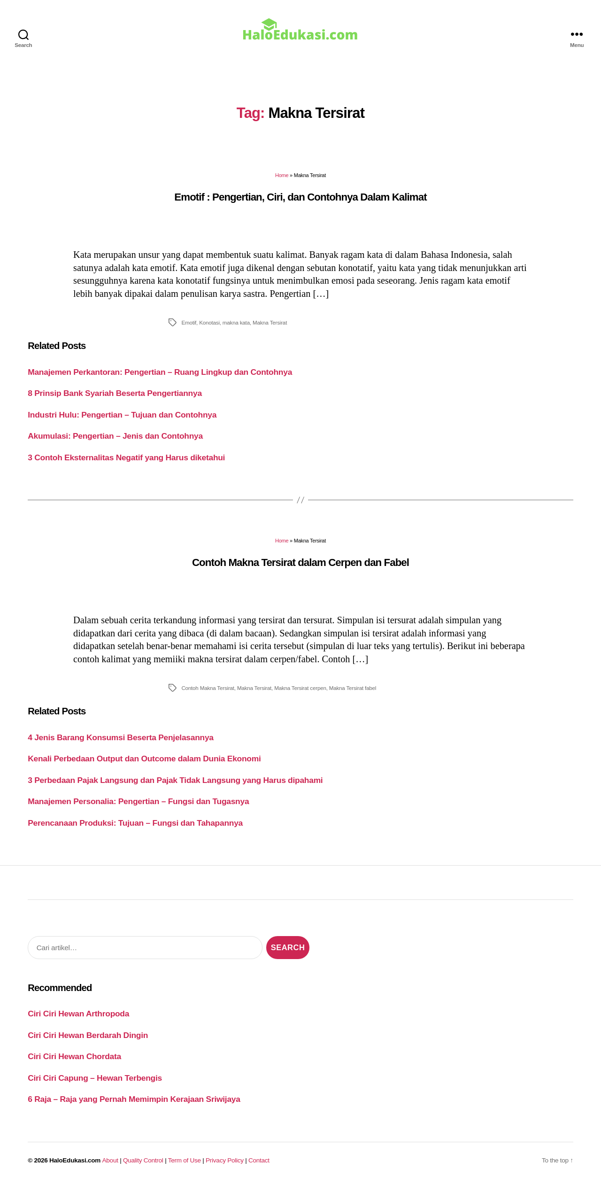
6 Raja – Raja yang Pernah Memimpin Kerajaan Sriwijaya (134, 1099)
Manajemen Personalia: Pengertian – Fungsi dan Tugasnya (138, 801)
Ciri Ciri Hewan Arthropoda (78, 1013)
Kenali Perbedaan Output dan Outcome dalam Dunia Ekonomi (144, 758)
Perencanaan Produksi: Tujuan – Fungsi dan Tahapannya (135, 823)
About (110, 1160)
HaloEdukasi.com (74, 1160)
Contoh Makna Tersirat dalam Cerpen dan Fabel (300, 562)
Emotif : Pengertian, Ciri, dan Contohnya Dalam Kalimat (300, 197)
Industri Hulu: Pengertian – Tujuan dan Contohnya (122, 414)
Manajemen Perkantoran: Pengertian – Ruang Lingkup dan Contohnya (160, 372)
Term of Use (184, 1160)
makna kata (236, 322)
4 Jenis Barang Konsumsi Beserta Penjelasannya (121, 737)
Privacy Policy (225, 1160)
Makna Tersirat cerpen (300, 688)
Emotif (188, 322)
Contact (259, 1160)
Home (281, 175)
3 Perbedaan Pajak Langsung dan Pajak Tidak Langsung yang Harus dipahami (175, 780)
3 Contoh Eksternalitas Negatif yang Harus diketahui (126, 457)
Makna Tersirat (270, 322)
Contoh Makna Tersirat (207, 688)
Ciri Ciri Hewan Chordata (74, 1056)
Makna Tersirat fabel (352, 688)
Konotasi (209, 322)
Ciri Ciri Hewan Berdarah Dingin (88, 1035)
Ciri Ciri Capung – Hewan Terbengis (95, 1078)
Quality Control (143, 1160)
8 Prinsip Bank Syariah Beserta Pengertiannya (115, 393)
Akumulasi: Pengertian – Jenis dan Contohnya (115, 436)
